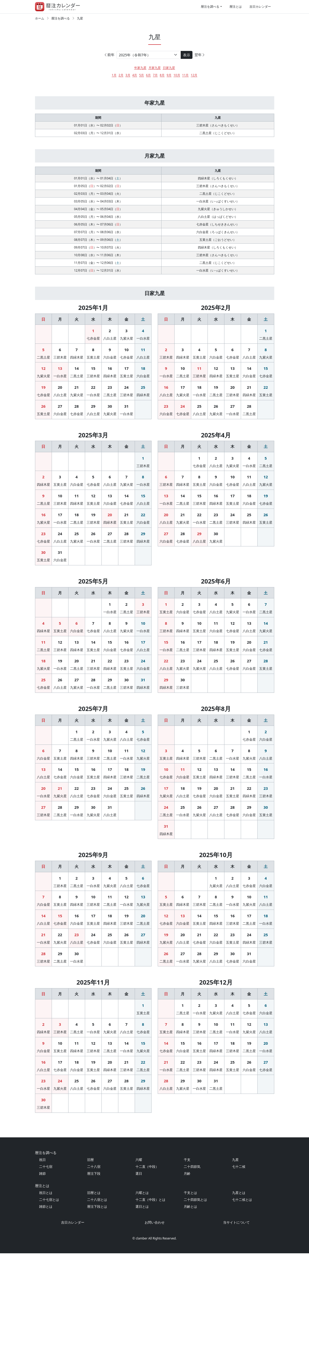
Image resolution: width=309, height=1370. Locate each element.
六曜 (138, 1276)
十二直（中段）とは (150, 1316)
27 (60, 429)
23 (110, 410)
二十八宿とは (97, 1316)
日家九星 (169, 68)
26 (43, 429)
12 (43, 391)
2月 (121, 75)
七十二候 (238, 1283)
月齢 (187, 1290)
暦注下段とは (97, 1323)
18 (143, 391)
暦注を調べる (210, 6)
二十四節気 (192, 1283)
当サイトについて (236, 1339)
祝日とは (45, 1309)
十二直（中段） (147, 1283)
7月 (155, 75)
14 (76, 391)
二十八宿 (93, 1283)
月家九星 (154, 68)
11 (143, 372)
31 (126, 429)
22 (93, 410)
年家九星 (140, 68)
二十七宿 (45, 1283)
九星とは (238, 1309)
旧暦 (90, 1276)
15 (93, 391)
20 (60, 410)
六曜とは (142, 1309)
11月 (185, 75)
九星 (80, 18)
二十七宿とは (49, 1316)
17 (126, 391)
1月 (114, 75)
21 (76, 410)
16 (110, 391)
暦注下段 (93, 1290)
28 (76, 429)
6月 (148, 75)
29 (93, 429)
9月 (169, 75)
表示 (186, 54)
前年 (109, 54)
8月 (162, 75)
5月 (141, 75)
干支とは (190, 1309)
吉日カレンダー (260, 6)
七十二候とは (242, 1316)
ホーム (39, 18)
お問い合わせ (155, 1339)
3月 (127, 75)
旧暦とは (93, 1309)
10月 (177, 75)
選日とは (142, 1323)
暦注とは (236, 6)
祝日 (42, 1276)
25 (143, 410)
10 (126, 372)
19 (43, 410)
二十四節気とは (195, 1316)
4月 (134, 75)
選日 (138, 1290)
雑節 (42, 1290)
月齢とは (190, 1323)
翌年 (199, 54)
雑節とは (45, 1323)
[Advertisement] (154, 95)
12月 (194, 75)
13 (60, 391)
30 (110, 429)
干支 (187, 1276)
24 (126, 410)
